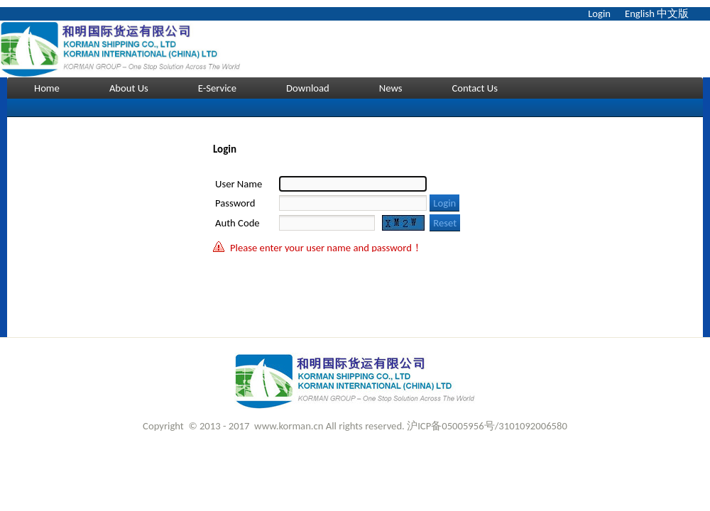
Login (599, 13)
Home (47, 88)
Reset (445, 222)
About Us (128, 88)
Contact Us (475, 88)
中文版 (673, 13)
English (640, 13)
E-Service (217, 88)
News (391, 88)
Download (307, 88)
